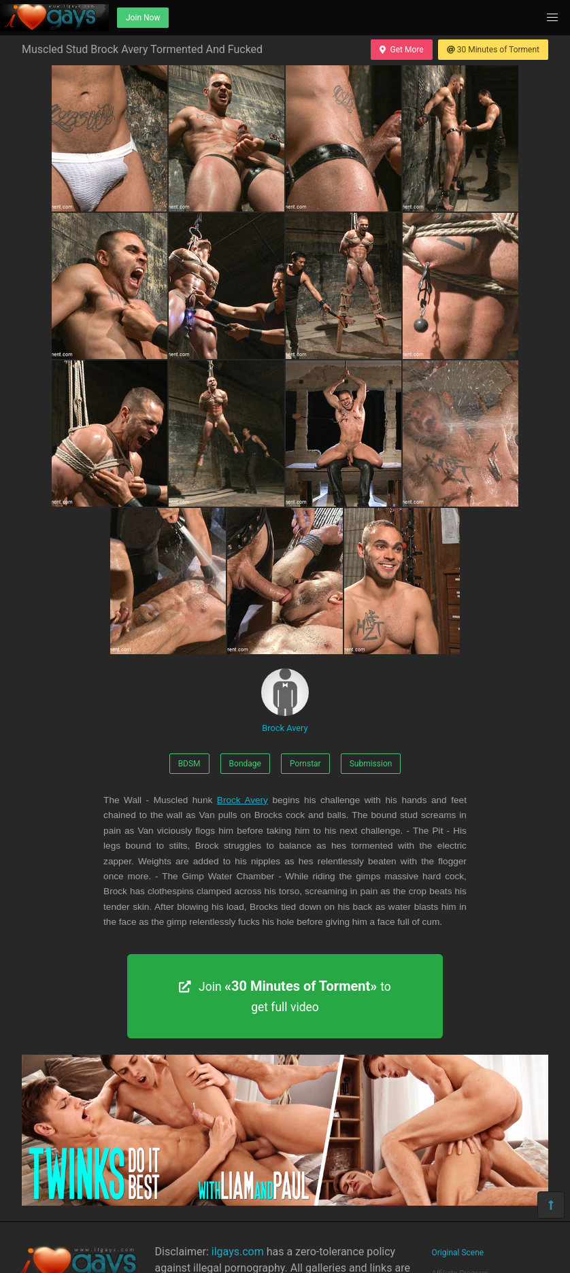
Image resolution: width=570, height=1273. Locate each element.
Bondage (245, 763)
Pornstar (305, 763)
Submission (371, 763)
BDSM (189, 763)
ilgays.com (238, 1251)
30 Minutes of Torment (493, 49)
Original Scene (458, 1252)
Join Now (143, 17)
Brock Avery (285, 700)
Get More (401, 49)
